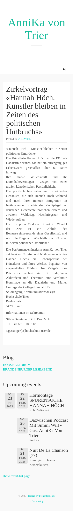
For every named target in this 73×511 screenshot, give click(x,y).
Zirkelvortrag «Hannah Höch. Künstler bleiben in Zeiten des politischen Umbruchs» (36, 110)
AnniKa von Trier (36, 28)
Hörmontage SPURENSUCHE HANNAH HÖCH (46, 400)
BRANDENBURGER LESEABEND (28, 369)
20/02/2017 (25, 138)
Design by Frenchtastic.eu (41, 495)
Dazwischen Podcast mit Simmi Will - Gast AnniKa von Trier (48, 428)
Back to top (36, 501)
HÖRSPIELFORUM (17, 365)
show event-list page (16, 476)
